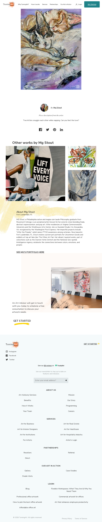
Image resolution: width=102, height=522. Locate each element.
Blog (27, 488)
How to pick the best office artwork (27, 502)
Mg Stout (57, 107)
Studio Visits (27, 476)
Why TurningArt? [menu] (23, 4)
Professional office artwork (27, 496)
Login (80, 4)
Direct (27, 458)
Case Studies (71, 470)
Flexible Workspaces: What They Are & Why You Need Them (71, 490)
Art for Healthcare (71, 429)
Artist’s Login (71, 440)
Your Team (27, 411)
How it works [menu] (35, 4)
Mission (71, 395)
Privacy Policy (67, 518)
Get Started (92, 4)
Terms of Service (81, 518)
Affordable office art (27, 507)
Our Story (71, 400)
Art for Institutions (27, 434)
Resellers (28, 452)
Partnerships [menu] (54, 4)
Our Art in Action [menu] (65, 4)
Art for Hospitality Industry (71, 434)
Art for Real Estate (71, 424)
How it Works (27, 406)
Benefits (27, 400)
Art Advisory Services (27, 395)
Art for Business (27, 424)
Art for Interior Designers (27, 429)
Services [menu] (44, 4)
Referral (71, 452)
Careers (71, 411)
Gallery (27, 470)
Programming (71, 406)
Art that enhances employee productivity (71, 502)
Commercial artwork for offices (71, 496)
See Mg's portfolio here (30, 252)
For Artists (27, 440)
